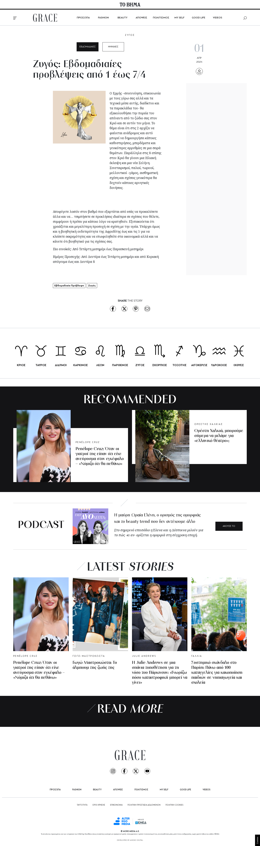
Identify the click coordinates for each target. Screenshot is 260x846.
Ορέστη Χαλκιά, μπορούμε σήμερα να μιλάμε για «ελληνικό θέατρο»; (218, 436)
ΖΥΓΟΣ (130, 35)
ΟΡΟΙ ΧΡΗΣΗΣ (98, 805)
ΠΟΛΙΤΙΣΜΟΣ (161, 17)
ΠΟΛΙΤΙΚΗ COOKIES (174, 805)
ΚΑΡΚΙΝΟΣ (80, 365)
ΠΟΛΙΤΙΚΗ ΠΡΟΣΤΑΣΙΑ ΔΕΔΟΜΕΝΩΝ (144, 805)
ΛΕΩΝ (100, 365)
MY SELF (179, 17)
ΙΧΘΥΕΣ (239, 365)
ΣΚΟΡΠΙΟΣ (159, 365)
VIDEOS (217, 17)
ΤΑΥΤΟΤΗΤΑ (82, 805)
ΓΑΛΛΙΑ (196, 656)
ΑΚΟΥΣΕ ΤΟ (229, 526)
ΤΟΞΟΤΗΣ (179, 365)
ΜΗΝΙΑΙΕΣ (113, 47)
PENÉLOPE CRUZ (88, 442)
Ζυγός (92, 285)
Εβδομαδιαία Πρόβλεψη (69, 285)
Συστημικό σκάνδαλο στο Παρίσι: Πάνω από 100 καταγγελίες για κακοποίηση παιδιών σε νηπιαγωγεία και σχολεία (216, 673)
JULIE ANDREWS (144, 656)
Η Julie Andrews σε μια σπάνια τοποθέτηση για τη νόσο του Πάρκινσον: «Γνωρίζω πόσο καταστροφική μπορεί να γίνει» (159, 673)
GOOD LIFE (198, 17)
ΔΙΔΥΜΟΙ (61, 365)
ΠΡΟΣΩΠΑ (83, 17)
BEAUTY (122, 17)
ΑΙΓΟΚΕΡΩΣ (199, 365)
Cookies (257, 840)
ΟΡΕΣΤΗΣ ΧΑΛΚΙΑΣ (208, 424)
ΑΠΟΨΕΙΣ (141, 17)
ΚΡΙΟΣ (21, 365)
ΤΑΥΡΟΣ (40, 365)
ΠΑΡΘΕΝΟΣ (120, 365)
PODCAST (41, 525)
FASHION (103, 17)
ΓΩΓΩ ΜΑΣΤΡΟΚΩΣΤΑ (89, 656)
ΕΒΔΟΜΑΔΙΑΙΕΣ (87, 47)
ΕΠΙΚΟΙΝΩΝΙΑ (116, 805)
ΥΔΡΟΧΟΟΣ (219, 365)
